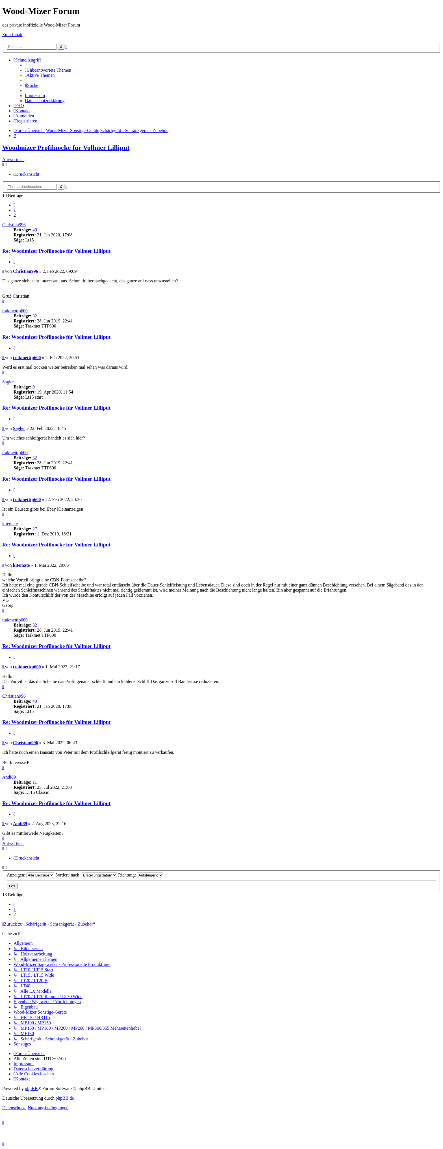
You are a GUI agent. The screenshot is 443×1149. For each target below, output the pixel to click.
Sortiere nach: (86, 875)
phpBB (31, 1088)
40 (34, 229)
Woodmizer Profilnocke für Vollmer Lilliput (65, 147)
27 (34, 528)
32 (34, 315)
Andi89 (9, 777)
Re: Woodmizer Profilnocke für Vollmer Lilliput (56, 251)
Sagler (8, 381)
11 (34, 782)
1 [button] (15, 210)
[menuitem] (48, 70)
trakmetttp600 (15, 310)
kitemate (10, 523)
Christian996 (14, 224)
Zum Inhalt (12, 34)
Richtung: (140, 875)
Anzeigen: (30, 875)
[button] (14, 205)
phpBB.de (65, 1098)
